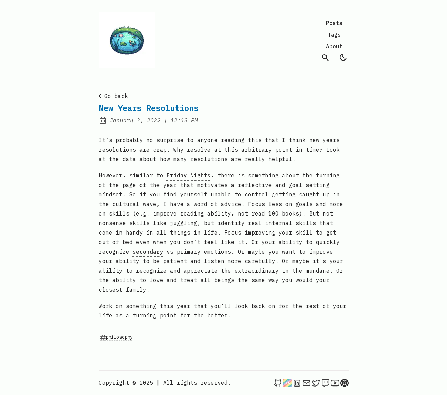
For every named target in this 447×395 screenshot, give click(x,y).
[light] (343, 57)
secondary (148, 251)
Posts (334, 23)
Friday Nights (189, 175)
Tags (334, 34)
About (334, 46)
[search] (325, 57)
